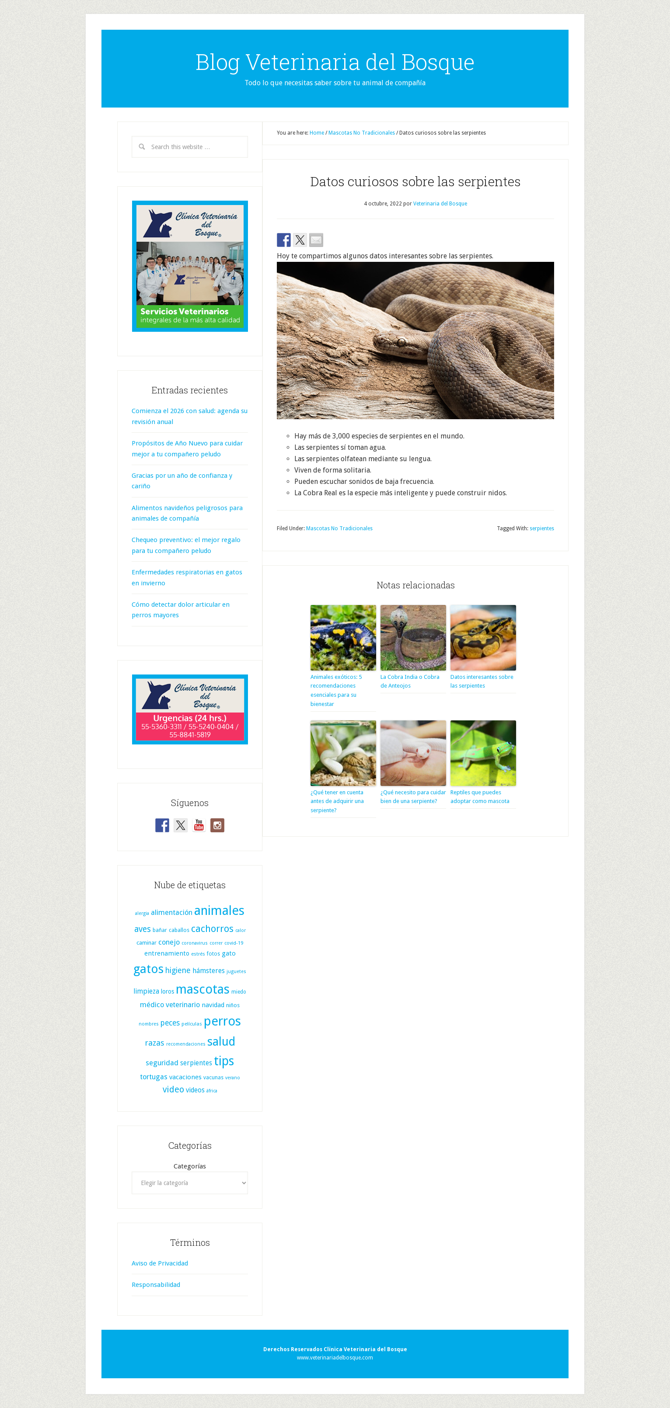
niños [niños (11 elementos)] (233, 1005)
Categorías (190, 1166)
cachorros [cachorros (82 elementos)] (212, 928)
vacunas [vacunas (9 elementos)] (213, 1077)
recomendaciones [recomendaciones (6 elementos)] (186, 1044)
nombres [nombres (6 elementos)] (149, 1024)
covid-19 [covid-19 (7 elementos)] (233, 943)
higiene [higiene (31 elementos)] (178, 970)
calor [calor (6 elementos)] (240, 930)
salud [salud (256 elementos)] (221, 1041)
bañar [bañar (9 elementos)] (160, 930)
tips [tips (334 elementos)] (224, 1061)
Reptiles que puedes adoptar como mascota (479, 797)
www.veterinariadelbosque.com (335, 1358)
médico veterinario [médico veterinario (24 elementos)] (170, 1005)
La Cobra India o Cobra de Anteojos (410, 681)
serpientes (542, 528)
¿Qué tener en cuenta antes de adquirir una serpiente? (337, 801)
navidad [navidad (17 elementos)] (213, 1005)
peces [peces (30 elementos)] (170, 1023)
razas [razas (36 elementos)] (154, 1042)
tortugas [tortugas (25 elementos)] (154, 1077)
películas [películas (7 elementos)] (191, 1024)
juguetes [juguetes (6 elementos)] (236, 971)
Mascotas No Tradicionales (339, 528)
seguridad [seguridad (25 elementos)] (162, 1063)
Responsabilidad (156, 1285)
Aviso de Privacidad (160, 1263)
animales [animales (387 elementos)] (219, 910)
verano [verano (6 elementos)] (232, 1078)
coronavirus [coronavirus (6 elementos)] (194, 943)
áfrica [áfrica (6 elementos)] (211, 1091)
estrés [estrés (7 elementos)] (198, 954)
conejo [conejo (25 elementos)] (169, 942)
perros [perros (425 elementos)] (222, 1021)
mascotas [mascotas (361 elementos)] (203, 989)
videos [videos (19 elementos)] (195, 1090)
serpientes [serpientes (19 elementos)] (196, 1063)
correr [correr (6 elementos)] (216, 943)
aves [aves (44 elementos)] (142, 929)
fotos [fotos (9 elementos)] (213, 954)
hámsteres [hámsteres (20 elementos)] (208, 970)
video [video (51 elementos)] (173, 1090)
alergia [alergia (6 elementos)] (142, 913)
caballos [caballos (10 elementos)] (179, 930)
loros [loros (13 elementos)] (167, 991)
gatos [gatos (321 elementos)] (148, 969)
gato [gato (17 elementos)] (229, 953)
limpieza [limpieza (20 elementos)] (146, 991)
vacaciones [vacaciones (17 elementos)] (185, 1077)
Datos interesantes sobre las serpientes (481, 681)
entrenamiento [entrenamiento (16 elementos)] (166, 953)
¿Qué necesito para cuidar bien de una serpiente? (413, 797)
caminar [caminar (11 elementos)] (146, 942)
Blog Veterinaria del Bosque (335, 61)
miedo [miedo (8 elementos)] (238, 992)
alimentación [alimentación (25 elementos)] (171, 912)
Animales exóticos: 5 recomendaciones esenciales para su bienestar (336, 690)
